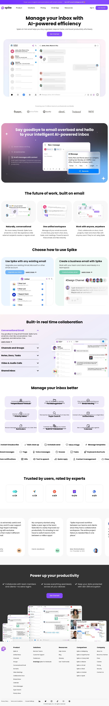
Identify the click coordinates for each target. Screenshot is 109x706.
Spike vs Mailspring (82, 651)
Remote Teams (37, 651)
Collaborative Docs (19, 676)
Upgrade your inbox (15, 272)
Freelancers (36, 658)
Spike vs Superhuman (83, 655)
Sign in (92, 8)
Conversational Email (12, 330)
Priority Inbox (17, 693)
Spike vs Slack (81, 669)
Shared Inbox (8, 370)
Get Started (101, 8)
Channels (16, 658)
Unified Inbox (17, 655)
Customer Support (38, 655)
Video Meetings (17, 672)
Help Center (62, 651)
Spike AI (15, 651)
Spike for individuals (42, 662)
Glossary (61, 658)
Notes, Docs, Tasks (11, 355)
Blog (60, 655)
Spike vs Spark (81, 676)
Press (98, 658)
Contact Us (100, 672)
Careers (99, 662)
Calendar (16, 683)
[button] (3, 649)
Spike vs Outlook (81, 672)
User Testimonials (64, 662)
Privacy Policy (4, 701)
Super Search (17, 690)
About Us (99, 651)
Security (99, 669)
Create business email (69, 272)
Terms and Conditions (17, 701)
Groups (15, 662)
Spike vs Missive (81, 662)
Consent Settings (29, 701)
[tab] (25, 147)
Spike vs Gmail (81, 665)
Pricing (99, 665)
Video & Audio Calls (11, 363)
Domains (16, 669)
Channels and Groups (12, 348)
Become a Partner (102, 655)
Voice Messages (18, 686)
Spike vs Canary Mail (83, 658)
